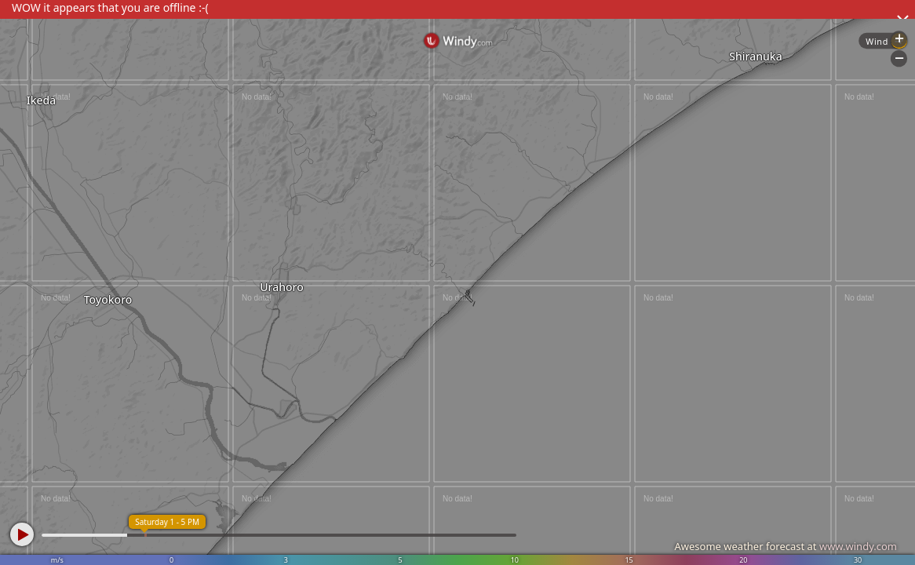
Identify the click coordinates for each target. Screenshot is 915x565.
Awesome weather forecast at (785, 546)
